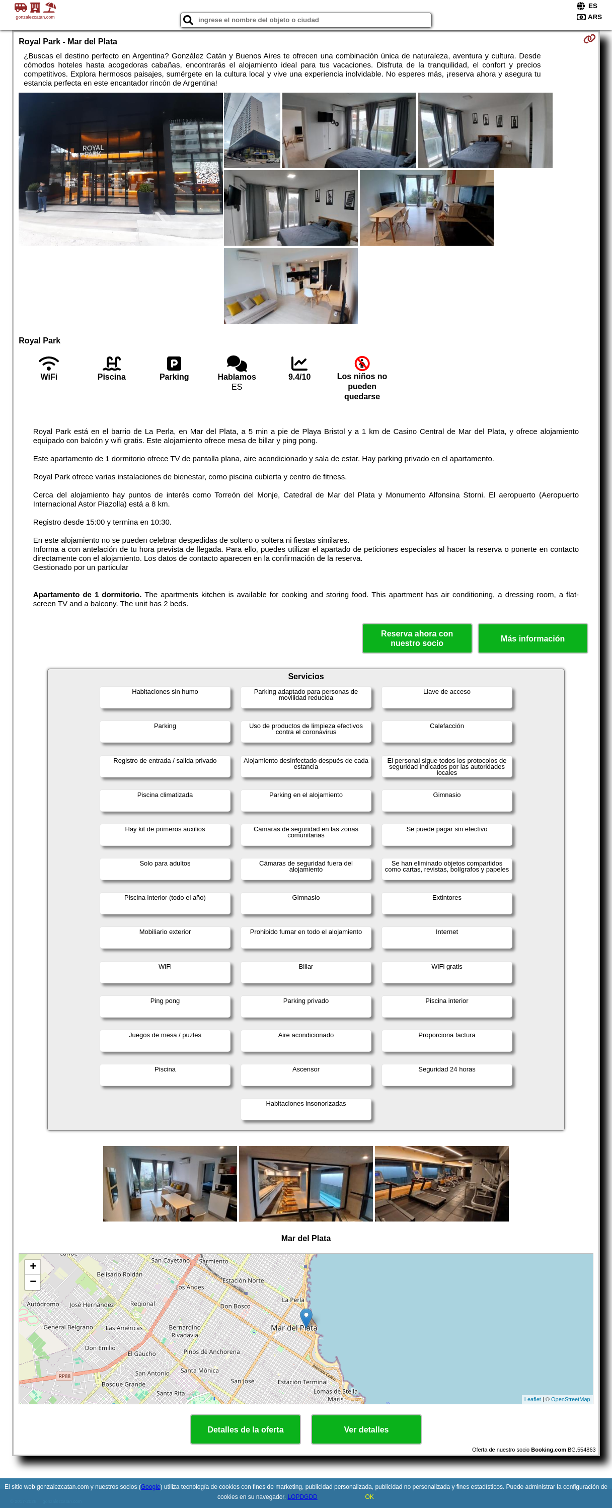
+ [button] (33, 1267)
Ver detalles (366, 1429)
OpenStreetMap (570, 1399)
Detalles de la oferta (245, 1429)
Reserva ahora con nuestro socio (417, 638)
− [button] (33, 1282)
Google (151, 1486)
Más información (533, 638)
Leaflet (532, 1399)
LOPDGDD (302, 1496)
